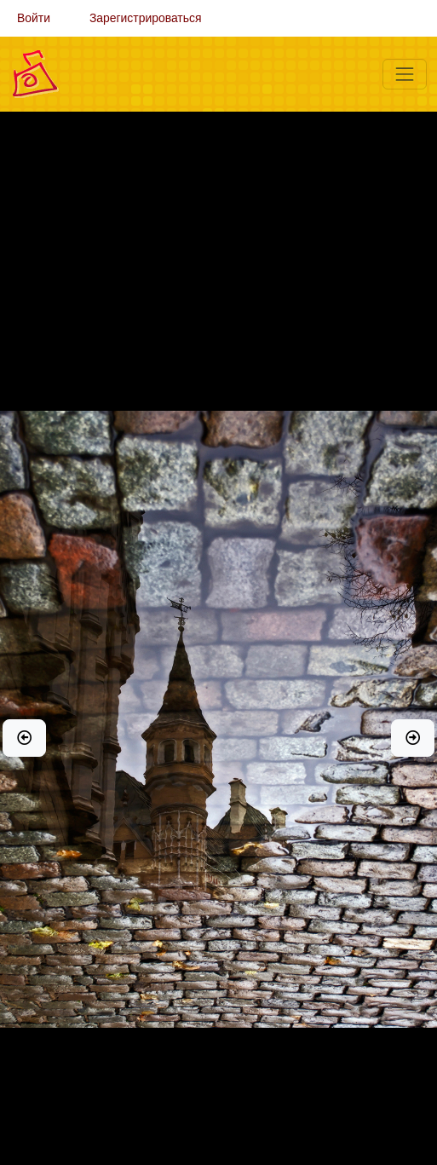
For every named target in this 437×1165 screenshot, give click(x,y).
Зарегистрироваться (145, 18)
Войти (33, 18)
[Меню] (404, 74)
